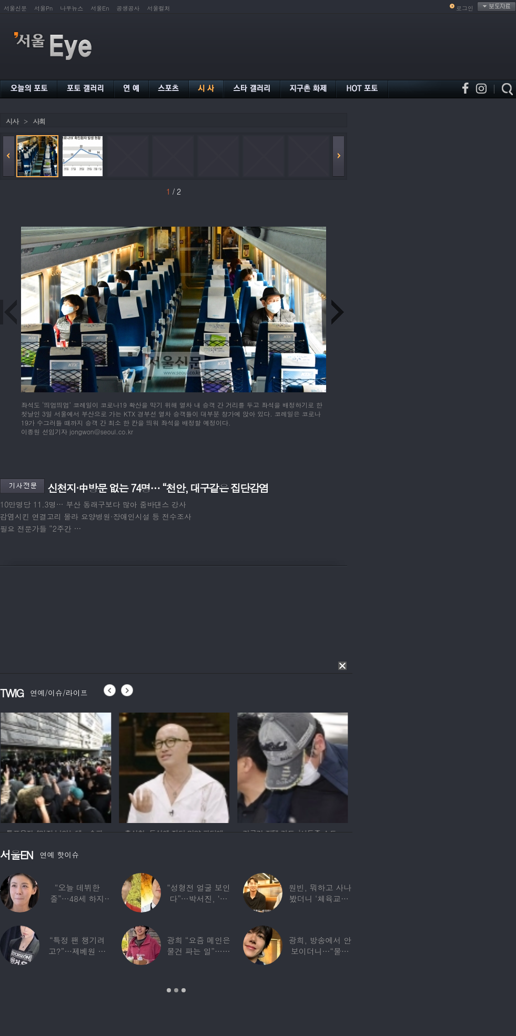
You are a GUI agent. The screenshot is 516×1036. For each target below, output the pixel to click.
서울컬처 (158, 8)
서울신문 (15, 8)
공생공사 (128, 8)
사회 (39, 121)
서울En (99, 8)
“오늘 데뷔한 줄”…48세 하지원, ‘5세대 (77, 898)
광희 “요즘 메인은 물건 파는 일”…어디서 (198, 951)
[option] (71, 766)
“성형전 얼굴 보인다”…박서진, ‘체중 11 (198, 898)
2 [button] (176, 990)
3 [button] (183, 990)
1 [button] (169, 990)
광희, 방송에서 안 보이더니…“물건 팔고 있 (320, 951)
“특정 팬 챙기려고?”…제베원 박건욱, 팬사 (77, 951)
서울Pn (43, 8)
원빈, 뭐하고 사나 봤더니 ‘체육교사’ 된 (320, 898)
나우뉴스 (71, 8)
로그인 (464, 8)
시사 (12, 121)
